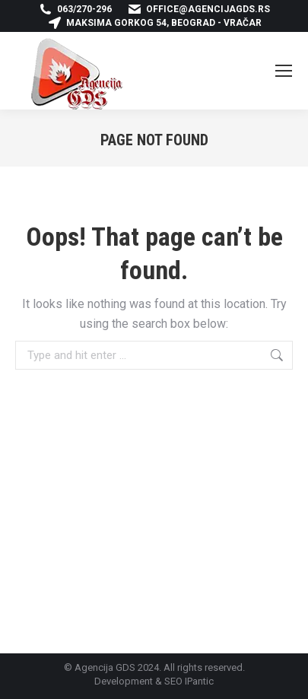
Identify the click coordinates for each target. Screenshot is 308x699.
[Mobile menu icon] (284, 71)
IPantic (199, 681)
